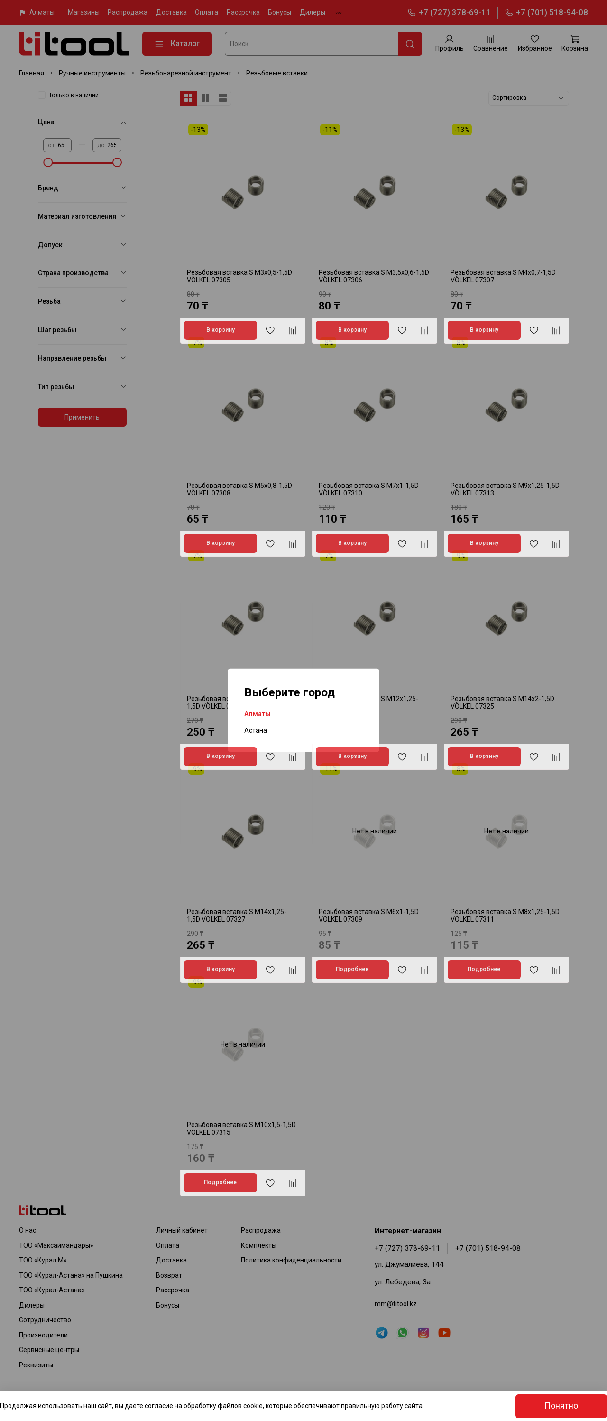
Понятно (561, 1406)
